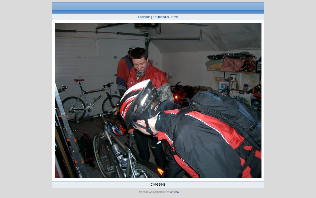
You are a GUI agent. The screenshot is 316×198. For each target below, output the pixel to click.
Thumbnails (161, 17)
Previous (144, 17)
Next (174, 17)
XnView (174, 192)
